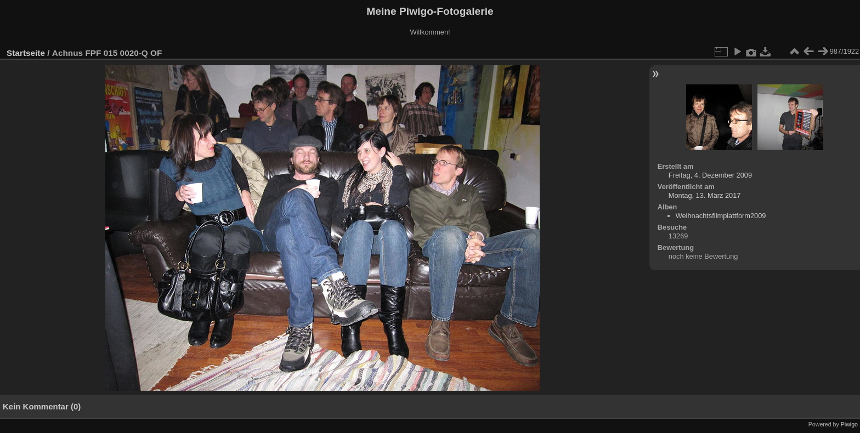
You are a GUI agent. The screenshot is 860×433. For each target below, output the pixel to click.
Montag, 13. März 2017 (705, 195)
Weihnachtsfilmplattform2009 (721, 216)
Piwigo (849, 424)
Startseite (26, 53)
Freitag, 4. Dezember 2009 (710, 175)
